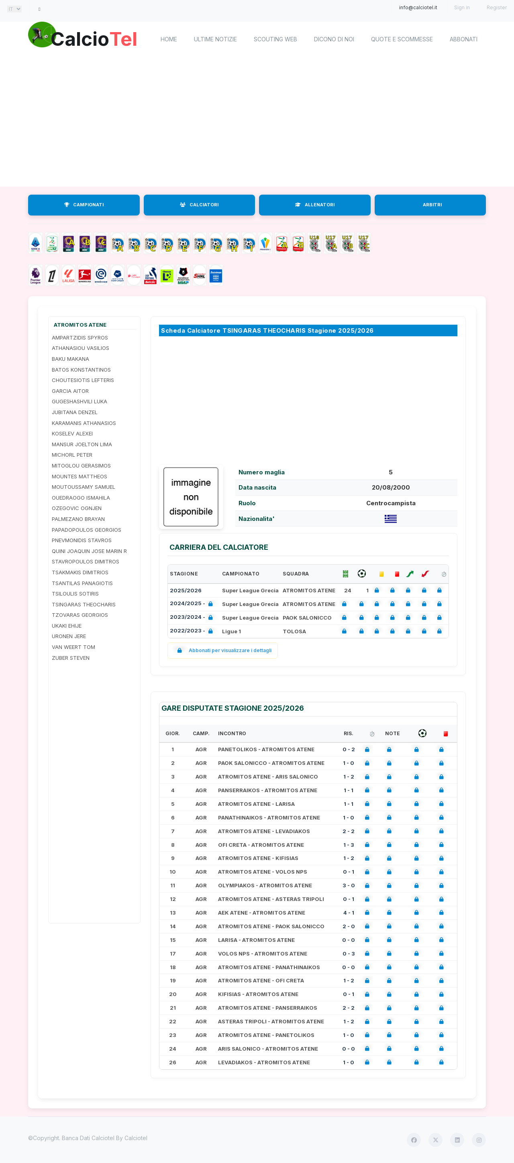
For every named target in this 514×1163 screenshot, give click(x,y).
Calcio (96, 38)
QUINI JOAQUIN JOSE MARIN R (89, 551)
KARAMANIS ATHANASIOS (84, 423)
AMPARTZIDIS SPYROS (80, 337)
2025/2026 (186, 590)
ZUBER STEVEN (71, 658)
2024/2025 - (193, 604)
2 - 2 (349, 831)
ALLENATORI (315, 204)
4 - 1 (348, 912)
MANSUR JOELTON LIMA (82, 444)
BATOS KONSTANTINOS (81, 369)
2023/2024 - (193, 618)
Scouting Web (275, 39)
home (169, 39)
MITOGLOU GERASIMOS (81, 465)
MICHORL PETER (72, 454)
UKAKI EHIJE (67, 625)
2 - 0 (349, 926)
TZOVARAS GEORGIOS (80, 615)
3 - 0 (349, 885)
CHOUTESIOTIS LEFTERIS (83, 380)
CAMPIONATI (84, 204)
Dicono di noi (334, 39)
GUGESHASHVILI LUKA (79, 401)
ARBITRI (432, 204)
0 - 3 (349, 953)
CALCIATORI (199, 204)
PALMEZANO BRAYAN (78, 519)
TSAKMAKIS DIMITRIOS (80, 572)
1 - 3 (348, 845)
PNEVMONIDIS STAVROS (82, 540)
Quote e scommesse (402, 39)
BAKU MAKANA (70, 359)
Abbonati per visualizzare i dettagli (222, 650)
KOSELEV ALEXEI (72, 433)
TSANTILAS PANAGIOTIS (82, 583)
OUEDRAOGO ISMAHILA (81, 497)
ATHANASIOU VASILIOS (80, 348)
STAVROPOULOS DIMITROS (85, 561)
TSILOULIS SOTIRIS (75, 593)
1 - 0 (348, 763)
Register (497, 7)
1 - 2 (348, 776)
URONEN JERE (69, 636)
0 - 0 (348, 940)
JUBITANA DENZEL (75, 412)
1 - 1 (348, 790)
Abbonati (463, 39)
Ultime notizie (215, 39)
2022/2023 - (193, 631)
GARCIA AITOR (70, 391)
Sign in (462, 7)
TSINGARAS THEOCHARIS (84, 604)
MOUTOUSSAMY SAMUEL (83, 487)
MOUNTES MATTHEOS (79, 476)
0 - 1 (348, 871)
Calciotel (135, 1138)
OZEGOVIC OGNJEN (77, 508)
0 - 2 (349, 749)
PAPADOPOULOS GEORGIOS (86, 530)
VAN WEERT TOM (73, 647)
